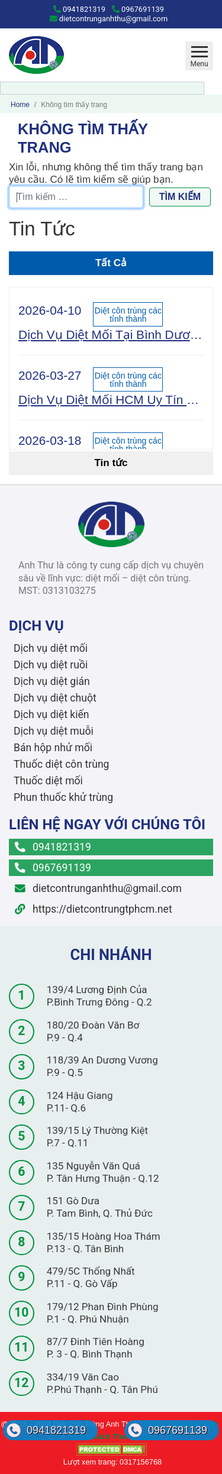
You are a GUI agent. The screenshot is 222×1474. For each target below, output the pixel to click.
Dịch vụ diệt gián (52, 681)
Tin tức (110, 462)
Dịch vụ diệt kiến (51, 714)
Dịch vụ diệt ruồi (51, 665)
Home (20, 105)
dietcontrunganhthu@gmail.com (109, 18)
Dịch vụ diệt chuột (55, 698)
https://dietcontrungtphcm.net (93, 909)
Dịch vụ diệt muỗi (54, 731)
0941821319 (79, 9)
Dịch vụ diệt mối (51, 648)
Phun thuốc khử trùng (63, 797)
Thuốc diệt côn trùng (61, 764)
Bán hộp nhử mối (53, 748)
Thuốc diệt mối (48, 781)
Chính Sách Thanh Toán (112, 1436)
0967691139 (138, 9)
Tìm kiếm (180, 197)
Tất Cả (111, 263)
